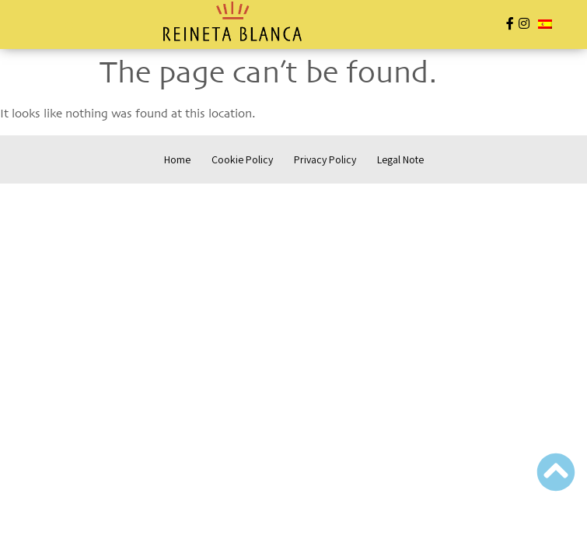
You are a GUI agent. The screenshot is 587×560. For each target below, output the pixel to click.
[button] (69, 26)
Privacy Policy (325, 159)
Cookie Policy (242, 159)
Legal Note (400, 159)
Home (177, 159)
